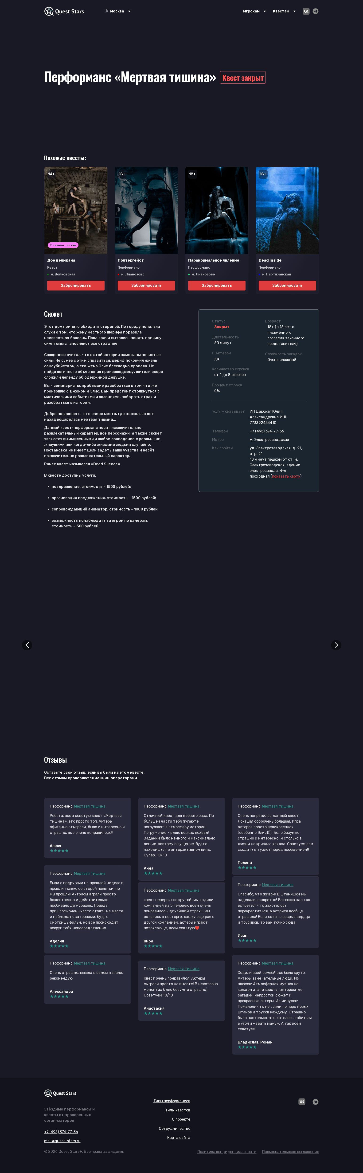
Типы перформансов (171, 1101)
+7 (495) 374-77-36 (267, 431)
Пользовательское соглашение (290, 1151)
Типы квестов (177, 1110)
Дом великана (61, 260)
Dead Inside (270, 260)
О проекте (181, 1119)
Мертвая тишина (89, 806)
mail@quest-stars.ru (62, 1141)
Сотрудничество (174, 1128)
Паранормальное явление (213, 260)
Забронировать (76, 285)
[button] (27, 645)
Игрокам (251, 11)
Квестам (281, 11)
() (286, 476)
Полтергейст (131, 260)
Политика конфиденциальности (227, 1151)
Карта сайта (178, 1137)
